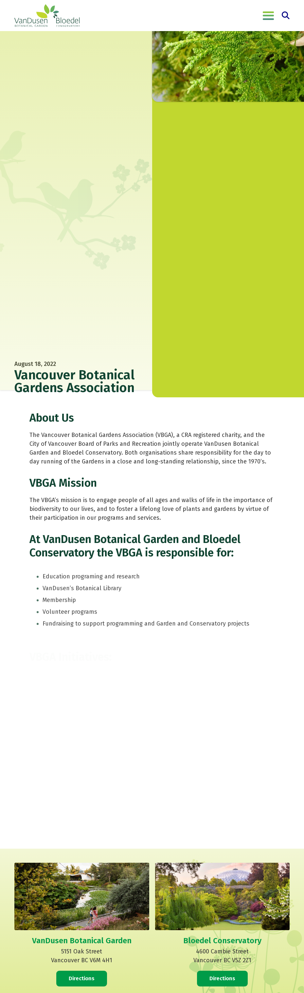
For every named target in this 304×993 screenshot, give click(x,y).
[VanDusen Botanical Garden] (47, 15)
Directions (82, 978)
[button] (268, 15)
